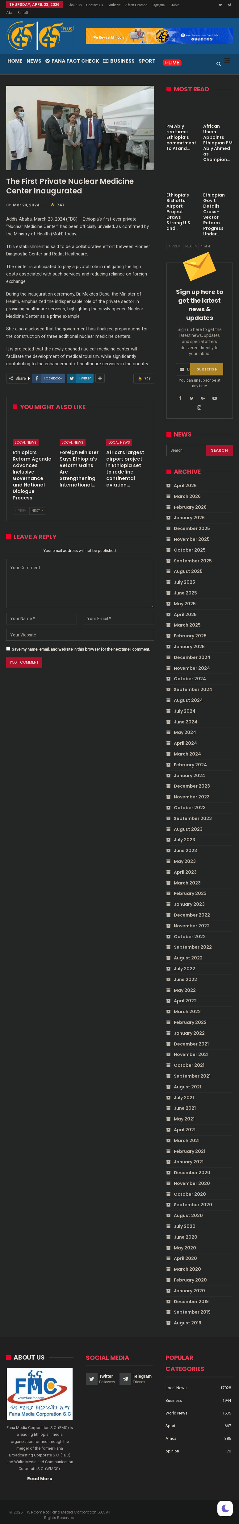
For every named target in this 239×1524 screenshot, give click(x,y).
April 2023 (185, 865)
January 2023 (189, 897)
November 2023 (192, 789)
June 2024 (185, 714)
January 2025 (189, 639)
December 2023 (192, 779)
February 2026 (190, 500)
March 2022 (187, 1004)
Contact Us (94, 5)
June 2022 (185, 972)
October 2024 (190, 671)
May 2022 (185, 983)
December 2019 (191, 1294)
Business (119, 53)
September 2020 (193, 1197)
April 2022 (185, 993)
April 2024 (185, 736)
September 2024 (193, 682)
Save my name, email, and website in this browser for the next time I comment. (81, 642)
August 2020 (188, 1208)
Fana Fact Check (72, 53)
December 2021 (191, 1036)
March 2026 (187, 489)
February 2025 (190, 628)
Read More (39, 1471)
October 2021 (189, 1058)
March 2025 (187, 618)
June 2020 (185, 1230)
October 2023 (190, 800)
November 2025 (192, 532)
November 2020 (192, 1176)
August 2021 (187, 1079)
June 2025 (185, 585)
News (34, 53)
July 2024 (184, 704)
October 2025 (190, 543)
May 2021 (184, 1111)
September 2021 (192, 1069)
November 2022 (192, 918)
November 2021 (191, 1047)
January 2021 (188, 1154)
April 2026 (185, 478)
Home (15, 53)
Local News (25, 435)
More (157, 5)
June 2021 (185, 1101)
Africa (171, 1431)
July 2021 (184, 1090)
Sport (147, 53)
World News (176, 1405)
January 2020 (189, 1283)
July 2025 (184, 575)
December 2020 (192, 1165)
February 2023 (190, 886)
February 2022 (190, 1015)
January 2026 (189, 510)
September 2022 (193, 940)
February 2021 (189, 1144)
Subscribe (207, 361)
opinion (172, 1443)
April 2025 (185, 607)
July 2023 (184, 832)
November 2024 (192, 661)
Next (37, 503)
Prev (20, 503)
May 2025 (185, 596)
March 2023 (187, 875)
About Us (74, 5)
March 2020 (187, 1262)
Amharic (113, 5)
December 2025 (192, 521)
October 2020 (190, 1187)
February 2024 (190, 757)
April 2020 (185, 1251)
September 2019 (192, 1305)
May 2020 (185, 1240)
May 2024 (185, 725)
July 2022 (184, 961)
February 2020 (190, 1272)
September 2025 (193, 553)
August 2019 (187, 1315)
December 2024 (192, 650)
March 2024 (187, 746)
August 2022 (188, 950)
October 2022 (190, 929)
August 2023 (188, 822)
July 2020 (184, 1219)
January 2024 (189, 768)
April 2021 (184, 1122)
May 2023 (185, 854)
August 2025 (188, 564)
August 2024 (188, 693)
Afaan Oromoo (136, 5)
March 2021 (186, 1133)
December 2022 (192, 908)
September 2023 (193, 811)
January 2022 (189, 1026)
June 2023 (185, 843)
